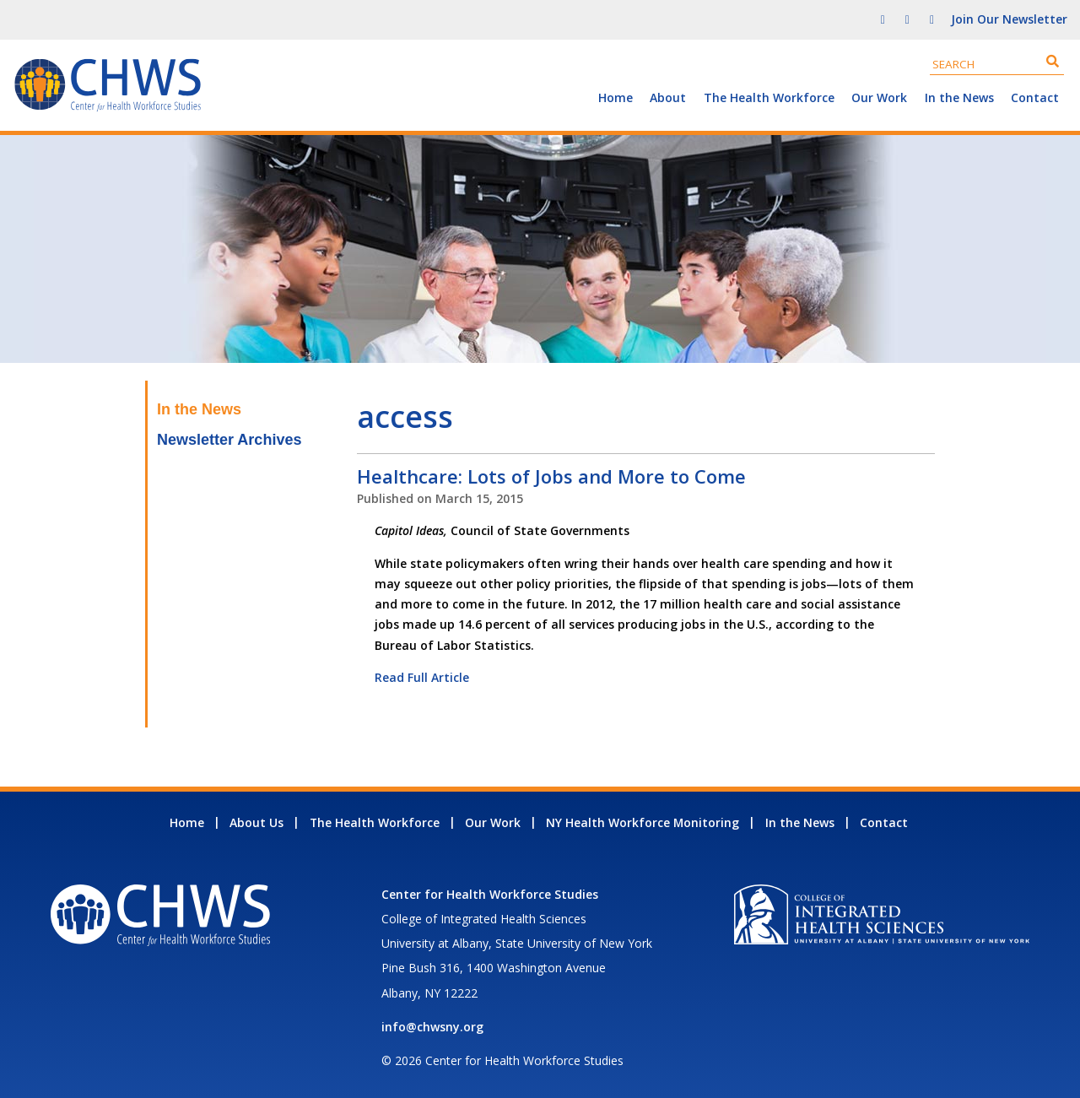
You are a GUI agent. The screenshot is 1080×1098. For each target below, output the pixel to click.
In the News (959, 97)
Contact (1035, 97)
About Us (257, 822)
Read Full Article (422, 677)
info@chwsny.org (432, 1027)
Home (615, 97)
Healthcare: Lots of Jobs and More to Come (551, 476)
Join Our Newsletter (1009, 19)
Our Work (879, 97)
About (668, 97)
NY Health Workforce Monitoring (642, 822)
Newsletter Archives (229, 439)
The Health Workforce (769, 97)
